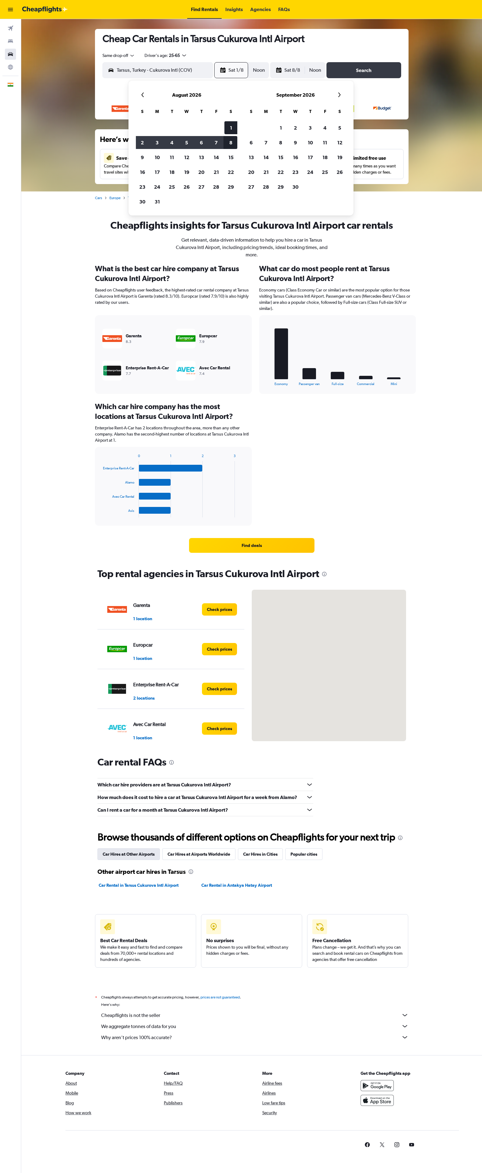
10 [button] (157, 157)
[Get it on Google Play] (377, 1085)
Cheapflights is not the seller (255, 1015)
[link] (251, 545)
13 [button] (201, 157)
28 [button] (216, 187)
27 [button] (201, 187)
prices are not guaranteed (220, 997)
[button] (10, 9)
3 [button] (157, 142)
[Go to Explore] (10, 67)
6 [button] (201, 142)
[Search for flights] (10, 28)
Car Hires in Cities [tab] (260, 854)
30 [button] (142, 201)
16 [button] (142, 172)
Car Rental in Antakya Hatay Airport (236, 885)
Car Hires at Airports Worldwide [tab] (199, 854)
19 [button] (186, 172)
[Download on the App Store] (377, 1100)
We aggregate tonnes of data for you (255, 1026)
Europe (114, 198)
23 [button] (142, 187)
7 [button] (216, 142)
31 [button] (157, 201)
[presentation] (324, 574)
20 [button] (201, 172)
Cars (98, 198)
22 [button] (231, 172)
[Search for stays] (10, 41)
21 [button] (216, 172)
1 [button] (231, 128)
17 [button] (157, 172)
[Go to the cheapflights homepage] (45, 9)
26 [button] (187, 187)
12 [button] (186, 157)
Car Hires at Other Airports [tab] (129, 854)
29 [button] (231, 187)
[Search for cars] (10, 54)
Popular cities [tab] (303, 854)
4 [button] (171, 142)
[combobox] (118, 55)
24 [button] (157, 187)
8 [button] (230, 142)
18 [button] (172, 172)
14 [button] (216, 157)
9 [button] (142, 157)
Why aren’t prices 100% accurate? (255, 1037)
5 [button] (186, 142)
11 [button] (172, 157)
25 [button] (172, 187)
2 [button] (142, 142)
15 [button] (231, 157)
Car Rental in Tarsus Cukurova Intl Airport (139, 885)
